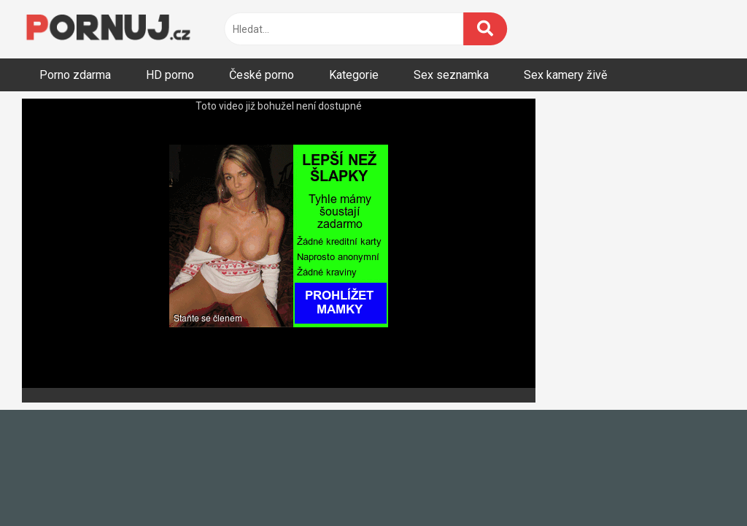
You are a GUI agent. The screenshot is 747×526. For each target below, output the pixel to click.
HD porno (170, 75)
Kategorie (354, 75)
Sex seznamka (451, 75)
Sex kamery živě (565, 75)
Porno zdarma (75, 75)
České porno (261, 75)
